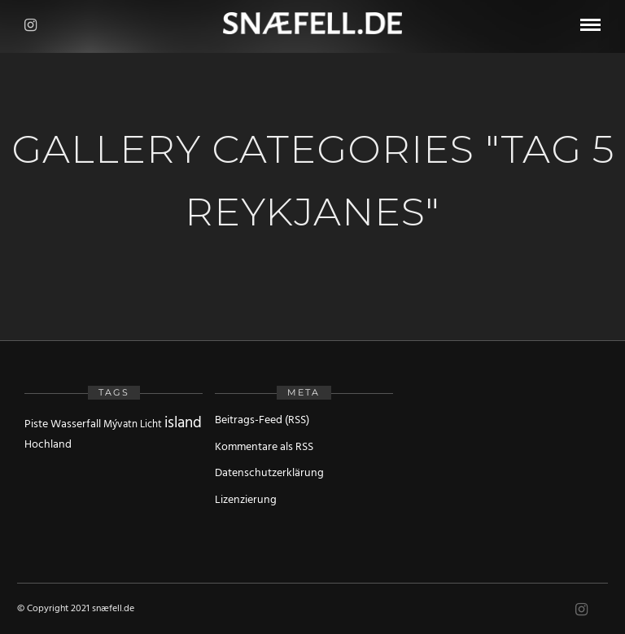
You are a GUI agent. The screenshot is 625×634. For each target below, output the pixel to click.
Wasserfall (75, 424)
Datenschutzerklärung (269, 473)
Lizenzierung (246, 500)
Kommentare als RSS (264, 447)
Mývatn (120, 424)
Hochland (48, 444)
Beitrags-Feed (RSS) (262, 420)
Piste (36, 424)
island (183, 423)
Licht (151, 424)
